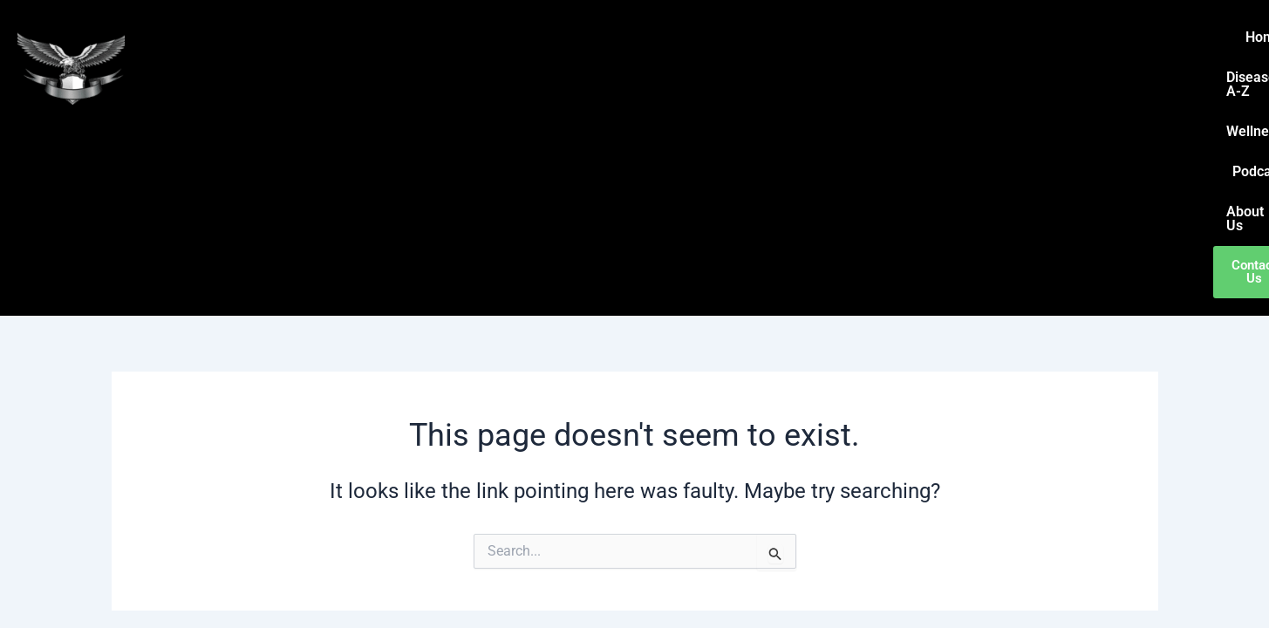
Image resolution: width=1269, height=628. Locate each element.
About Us (1080, 37)
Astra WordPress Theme (799, 584)
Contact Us (1168, 37)
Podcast (1000, 37)
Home (744, 37)
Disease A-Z (827, 37)
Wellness (920, 37)
